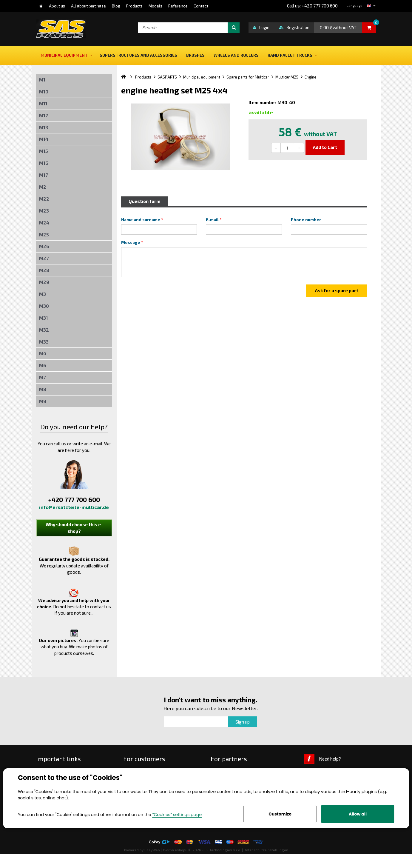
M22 (44, 198)
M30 (44, 306)
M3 (42, 294)
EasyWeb (152, 850)
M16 (43, 163)
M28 (44, 270)
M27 (44, 258)
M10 (43, 91)
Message (130, 242)
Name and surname (140, 219)
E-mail (212, 219)
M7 (42, 377)
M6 (42, 365)
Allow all (358, 814)
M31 (43, 318)
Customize (280, 814)
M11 (43, 103)
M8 (42, 389)
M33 (44, 341)
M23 (44, 210)
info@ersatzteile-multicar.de (74, 507)
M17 (43, 175)
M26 (44, 246)
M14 (43, 139)
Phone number (306, 219)
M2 (42, 187)
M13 (43, 127)
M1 (42, 79)
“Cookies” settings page (177, 815)
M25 (44, 234)
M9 (42, 401)
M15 (43, 151)
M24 (44, 222)
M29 (44, 282)
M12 (43, 115)
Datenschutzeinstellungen (266, 850)
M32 (44, 330)
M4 (42, 353)
